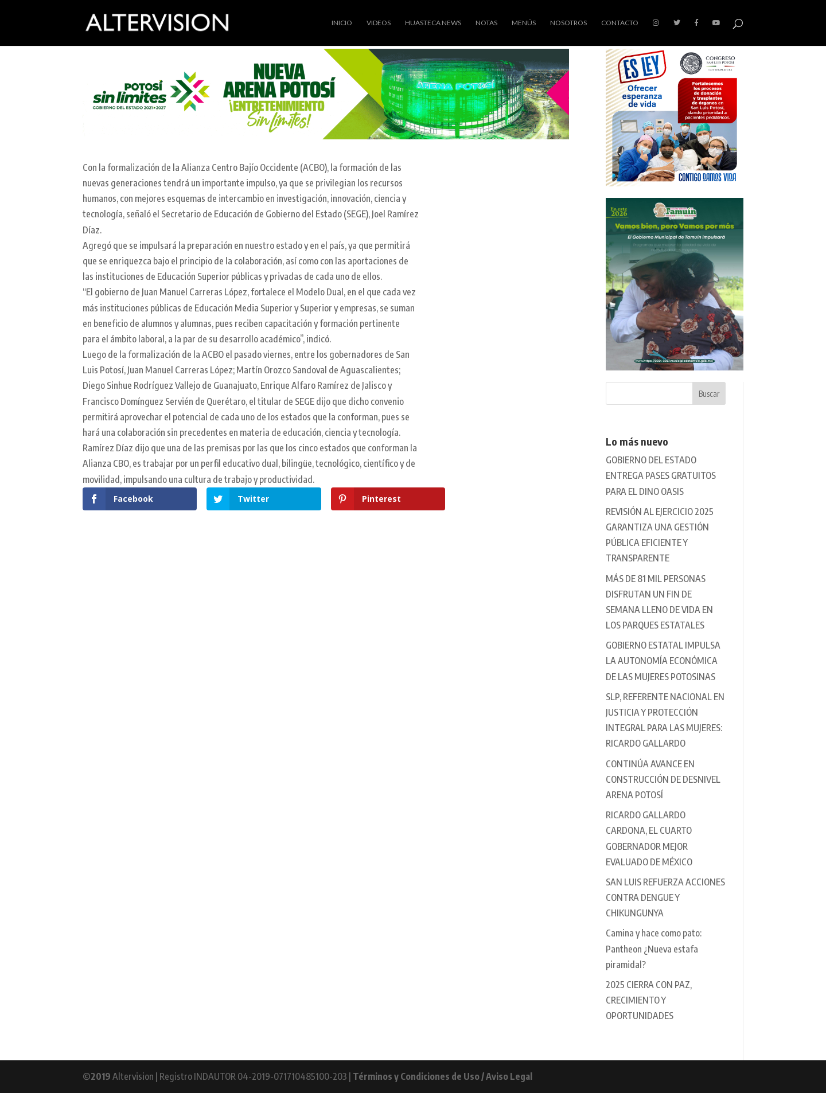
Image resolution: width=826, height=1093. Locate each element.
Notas (486, 23)
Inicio (342, 23)
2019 (101, 1076)
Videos (379, 23)
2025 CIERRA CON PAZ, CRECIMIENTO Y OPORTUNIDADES (649, 1000)
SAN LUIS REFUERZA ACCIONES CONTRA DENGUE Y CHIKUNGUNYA (665, 897)
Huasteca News (433, 23)
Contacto (619, 23)
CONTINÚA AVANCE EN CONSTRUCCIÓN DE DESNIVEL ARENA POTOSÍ (663, 779)
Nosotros (568, 23)
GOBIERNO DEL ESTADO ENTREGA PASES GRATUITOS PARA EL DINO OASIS (661, 475)
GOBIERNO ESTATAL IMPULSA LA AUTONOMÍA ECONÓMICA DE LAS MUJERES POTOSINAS (663, 660)
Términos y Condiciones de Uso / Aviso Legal (442, 1076)
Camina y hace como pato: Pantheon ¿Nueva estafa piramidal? (654, 948)
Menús (524, 23)
